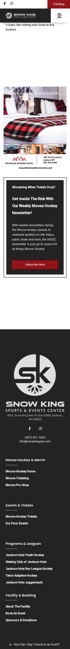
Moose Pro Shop (17, 485)
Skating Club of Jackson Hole (26, 562)
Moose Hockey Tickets (21, 516)
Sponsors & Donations (21, 620)
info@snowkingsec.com (35, 441)
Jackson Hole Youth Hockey (25, 555)
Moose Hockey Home (20, 471)
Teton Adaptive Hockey (21, 575)
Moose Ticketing (17, 478)
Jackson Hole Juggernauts (24, 582)
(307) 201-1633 (35, 437)
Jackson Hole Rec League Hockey (29, 569)
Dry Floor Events (17, 523)
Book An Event (15, 613)
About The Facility (18, 606)
